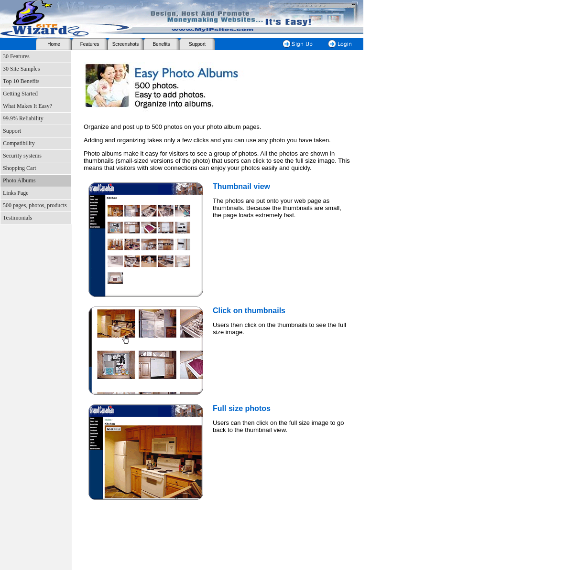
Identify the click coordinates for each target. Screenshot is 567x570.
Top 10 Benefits (21, 81)
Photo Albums (19, 180)
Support (197, 44)
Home (53, 44)
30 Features (16, 56)
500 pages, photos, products (35, 205)
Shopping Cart (19, 168)
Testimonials (17, 217)
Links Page (16, 193)
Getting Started (20, 93)
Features (89, 44)
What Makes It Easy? (27, 106)
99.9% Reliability (23, 118)
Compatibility (19, 143)
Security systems (22, 155)
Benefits (161, 44)
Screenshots (125, 44)
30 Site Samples (21, 68)
